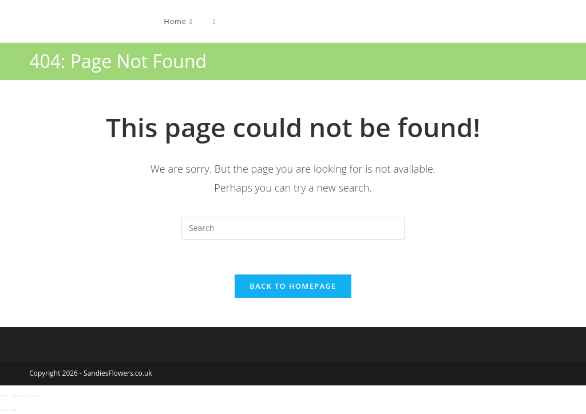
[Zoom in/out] (4, 396)
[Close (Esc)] (34, 396)
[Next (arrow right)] (14, 410)
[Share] (24, 396)
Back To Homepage (293, 286)
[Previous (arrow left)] (4, 410)
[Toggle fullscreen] (14, 396)
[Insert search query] (293, 228)
